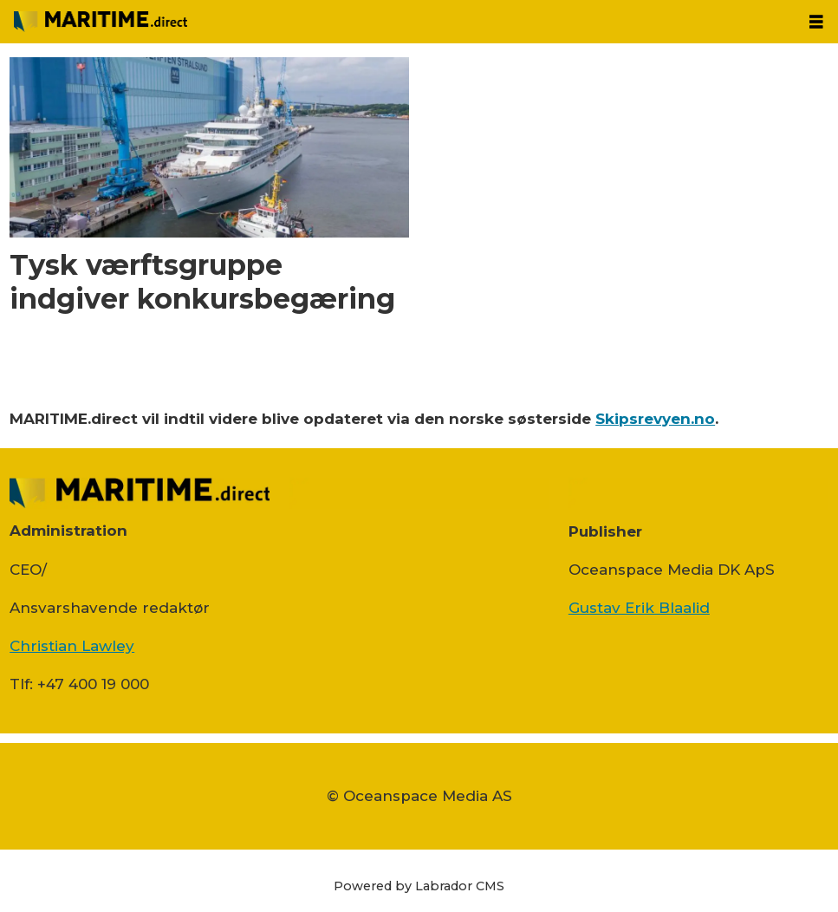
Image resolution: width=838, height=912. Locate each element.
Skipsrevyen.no (655, 418)
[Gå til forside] (100, 21)
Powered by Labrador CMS (419, 886)
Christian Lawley (72, 646)
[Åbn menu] (816, 22)
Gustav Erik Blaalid (639, 607)
